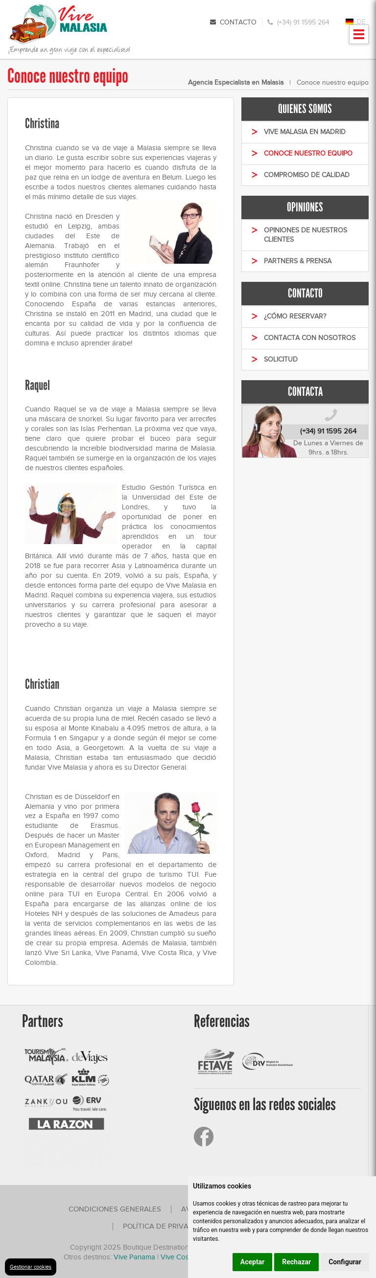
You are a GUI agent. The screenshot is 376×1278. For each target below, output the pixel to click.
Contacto (238, 22)
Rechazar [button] (296, 1262)
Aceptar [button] (252, 1262)
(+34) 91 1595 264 (303, 22)
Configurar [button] (345, 1262)
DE (361, 21)
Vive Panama (135, 1257)
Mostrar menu (359, 37)
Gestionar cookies (30, 1267)
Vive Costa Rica (185, 1257)
